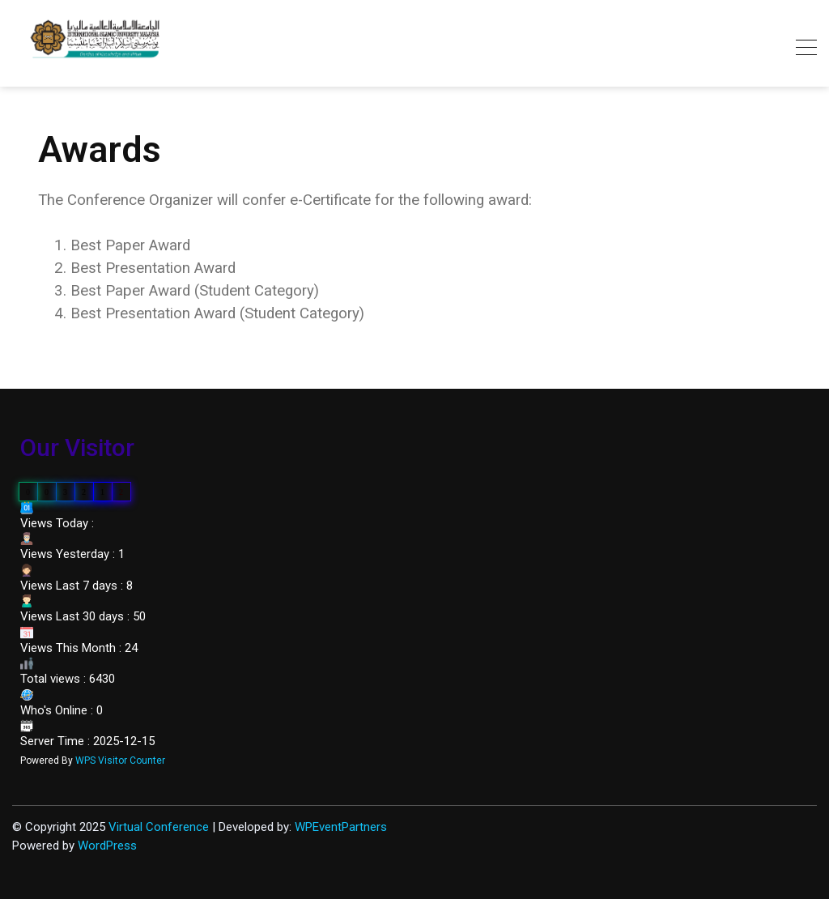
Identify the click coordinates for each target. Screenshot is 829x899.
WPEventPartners (341, 827)
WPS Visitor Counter (120, 760)
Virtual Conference (158, 827)
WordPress (107, 845)
